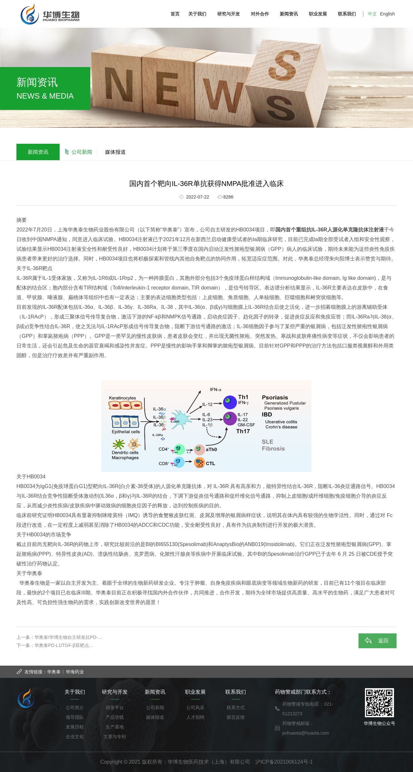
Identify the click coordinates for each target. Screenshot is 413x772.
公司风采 (195, 707)
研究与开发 (230, 14)
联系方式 (236, 707)
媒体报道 (115, 152)
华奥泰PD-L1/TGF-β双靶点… (63, 645)
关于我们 (198, 14)
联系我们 (348, 14)
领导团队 (75, 717)
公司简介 (75, 707)
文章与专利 (114, 736)
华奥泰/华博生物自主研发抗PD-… (68, 637)
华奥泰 (54, 671)
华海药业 (75, 671)
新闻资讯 (290, 14)
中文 (372, 13)
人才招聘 (195, 717)
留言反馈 (236, 717)
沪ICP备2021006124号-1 (284, 762)
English (387, 13)
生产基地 (115, 726)
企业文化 (75, 736)
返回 (383, 640)
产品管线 (115, 717)
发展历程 (75, 726)
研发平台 (115, 707)
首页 (175, 13)
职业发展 (319, 14)
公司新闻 (82, 152)
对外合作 (261, 14)
